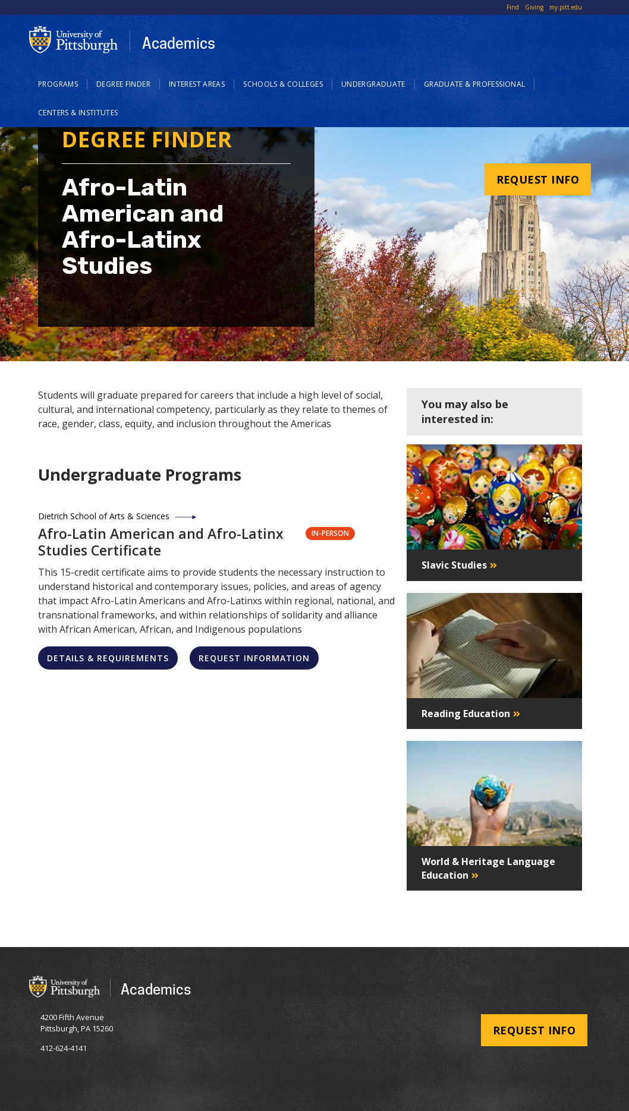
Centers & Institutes (78, 113)
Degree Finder (123, 84)
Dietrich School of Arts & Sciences (103, 516)
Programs (58, 84)
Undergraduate (373, 84)
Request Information (254, 658)
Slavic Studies (454, 565)
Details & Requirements (108, 658)
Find (513, 7)
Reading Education (466, 713)
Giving (534, 7)
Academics (178, 42)
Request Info (537, 179)
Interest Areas (197, 84)
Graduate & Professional (475, 84)
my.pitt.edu (565, 7)
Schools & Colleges (283, 84)
